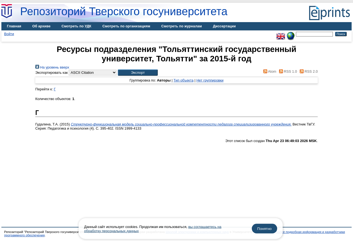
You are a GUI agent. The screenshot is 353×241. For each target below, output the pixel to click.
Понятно (264, 229)
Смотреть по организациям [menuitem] (126, 26)
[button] (138, 72)
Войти (9, 34)
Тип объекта (183, 80)
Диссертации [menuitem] (224, 26)
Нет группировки (209, 80)
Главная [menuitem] (14, 26)
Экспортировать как (51, 72)
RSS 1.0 (287, 71)
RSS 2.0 (308, 71)
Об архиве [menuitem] (41, 26)
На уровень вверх (52, 67)
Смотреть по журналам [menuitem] (181, 26)
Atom (269, 71)
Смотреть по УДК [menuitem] (76, 26)
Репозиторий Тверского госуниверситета (124, 11)
